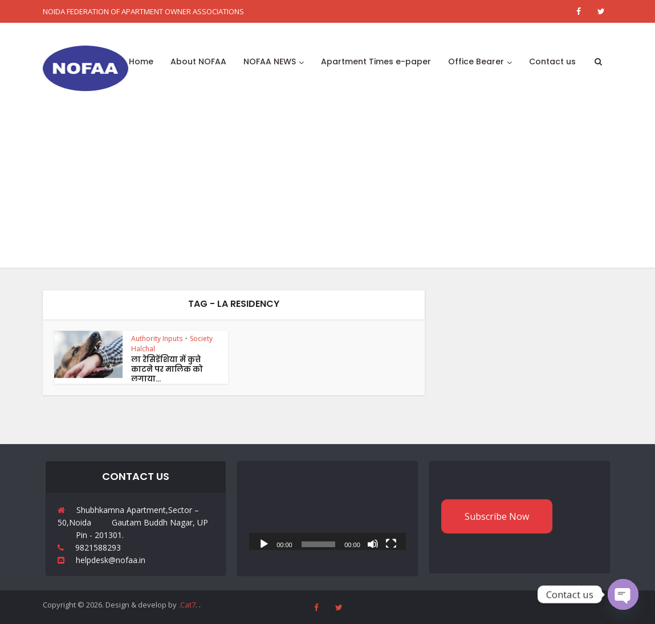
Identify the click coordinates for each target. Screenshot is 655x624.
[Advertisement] (327, 188)
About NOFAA (198, 61)
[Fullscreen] (391, 543)
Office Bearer (476, 61)
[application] (327, 505)
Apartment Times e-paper (376, 61)
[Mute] (373, 543)
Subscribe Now (497, 516)
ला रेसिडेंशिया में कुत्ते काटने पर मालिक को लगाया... (167, 369)
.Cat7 (187, 605)
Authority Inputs (156, 338)
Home (141, 61)
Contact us (552, 61)
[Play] (264, 543)
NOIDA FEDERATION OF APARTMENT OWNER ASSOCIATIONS (143, 11)
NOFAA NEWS (269, 61)
